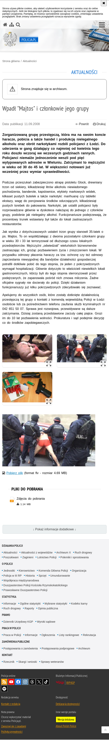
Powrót (82, 124)
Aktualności (30, 61)
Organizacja (79, 571)
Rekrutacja (89, 635)
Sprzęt (42, 575)
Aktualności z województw (36, 552)
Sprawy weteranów (52, 662)
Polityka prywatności (11, 732)
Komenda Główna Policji (53, 571)
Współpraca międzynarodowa (21, 580)
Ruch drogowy (83, 552)
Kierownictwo (27, 571)
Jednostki (9, 571)
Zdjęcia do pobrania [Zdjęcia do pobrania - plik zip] (31, 498)
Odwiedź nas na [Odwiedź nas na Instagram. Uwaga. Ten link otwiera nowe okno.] (25, 682)
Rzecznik (9, 662)
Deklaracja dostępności (68, 704)
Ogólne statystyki (30, 603)
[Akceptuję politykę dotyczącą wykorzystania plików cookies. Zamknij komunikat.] (104, 3)
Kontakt (7, 655)
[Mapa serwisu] (11, 24)
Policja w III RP (12, 575)
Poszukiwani (11, 557)
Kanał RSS (4, 682)
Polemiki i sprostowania (74, 557)
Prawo (6, 615)
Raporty (29, 608)
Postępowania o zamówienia (20, 648)
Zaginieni (27, 557)
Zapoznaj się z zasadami (13, 726)
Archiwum (84, 648)
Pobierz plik (14, 473)
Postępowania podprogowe (58, 648)
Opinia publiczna (48, 608)
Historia (30, 575)
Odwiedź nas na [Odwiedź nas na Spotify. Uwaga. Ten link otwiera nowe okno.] (4, 689)
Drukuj (99, 124)
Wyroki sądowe (46, 622)
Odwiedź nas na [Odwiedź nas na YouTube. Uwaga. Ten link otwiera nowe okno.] (11, 682)
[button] (102, 25)
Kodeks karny (79, 603)
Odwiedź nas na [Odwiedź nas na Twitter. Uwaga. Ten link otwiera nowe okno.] (39, 682)
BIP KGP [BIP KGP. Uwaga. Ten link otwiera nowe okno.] (70, 683)
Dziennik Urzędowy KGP (18, 622)
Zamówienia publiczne (16, 642)
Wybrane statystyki (56, 603)
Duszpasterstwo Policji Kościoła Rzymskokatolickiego (35, 585)
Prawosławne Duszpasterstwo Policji (25, 590)
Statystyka (9, 597)
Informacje (9, 603)
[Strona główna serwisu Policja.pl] (5, 24)
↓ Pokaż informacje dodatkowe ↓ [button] (54, 529)
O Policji (7, 564)
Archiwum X (63, 552)
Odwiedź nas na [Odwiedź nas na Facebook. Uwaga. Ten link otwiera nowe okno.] (18, 682)
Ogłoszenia (48, 635)
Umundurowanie (60, 575)
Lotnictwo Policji (47, 557)
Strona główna (11, 61)
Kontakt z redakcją (10, 704)
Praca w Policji (11, 628)
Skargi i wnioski (27, 662)
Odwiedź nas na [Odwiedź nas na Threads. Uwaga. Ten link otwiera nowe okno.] (32, 682)
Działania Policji (12, 546)
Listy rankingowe (69, 635)
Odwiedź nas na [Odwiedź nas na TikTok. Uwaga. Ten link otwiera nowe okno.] (46, 682)
